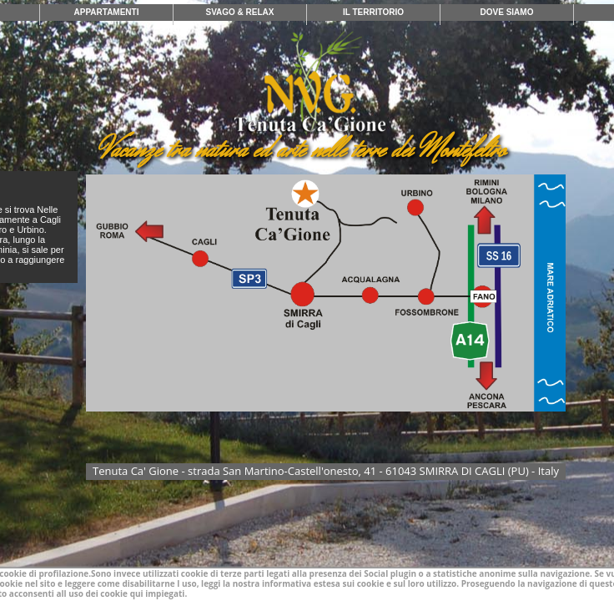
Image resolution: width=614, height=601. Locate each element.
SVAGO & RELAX (239, 12)
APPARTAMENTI (106, 12)
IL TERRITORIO (373, 12)
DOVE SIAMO (507, 12)
